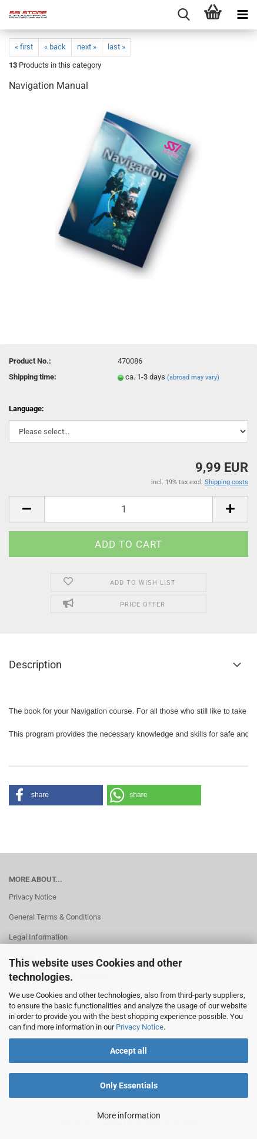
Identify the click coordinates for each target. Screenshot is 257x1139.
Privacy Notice (139, 1027)
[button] (56, 795)
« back (55, 46)
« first (24, 46)
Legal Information (38, 936)
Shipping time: (32, 376)
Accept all (128, 1050)
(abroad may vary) (193, 377)
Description (35, 664)
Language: (26, 408)
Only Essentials (129, 1085)
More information (129, 1115)
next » (86, 46)
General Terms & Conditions (55, 916)
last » (116, 46)
